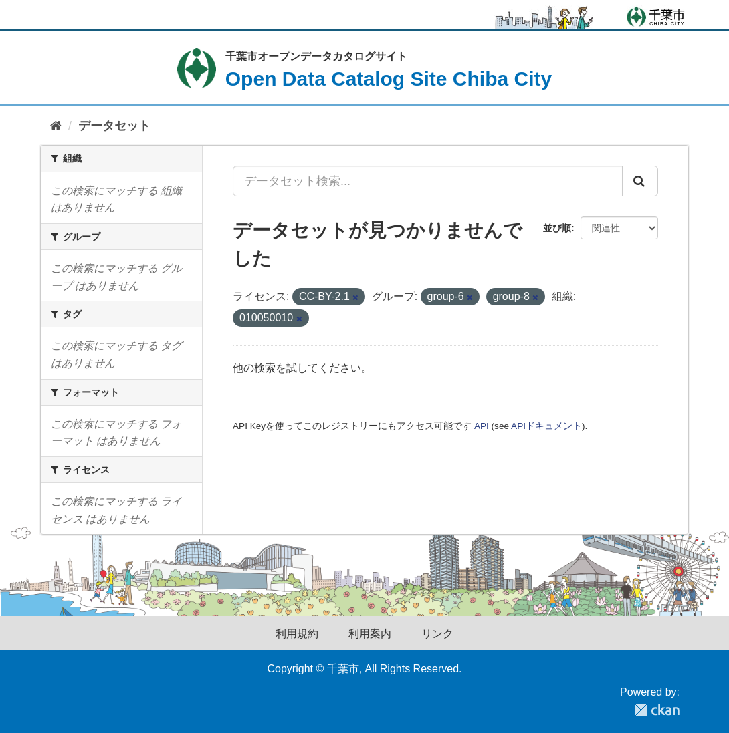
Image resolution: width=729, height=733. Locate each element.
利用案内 (369, 634)
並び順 (557, 228)
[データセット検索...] (428, 181)
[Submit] (640, 181)
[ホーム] (56, 126)
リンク (437, 634)
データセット (114, 125)
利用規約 (297, 634)
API (481, 426)
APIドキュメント (546, 426)
